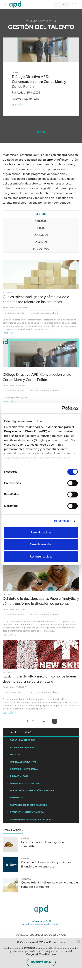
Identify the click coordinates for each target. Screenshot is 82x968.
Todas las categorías (22, 740)
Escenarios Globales (22, 747)
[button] (38, 132)
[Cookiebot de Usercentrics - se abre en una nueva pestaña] (62, 408)
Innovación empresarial (24, 769)
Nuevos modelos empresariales (28, 805)
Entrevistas (41, 235)
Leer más (17, 104)
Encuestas (41, 242)
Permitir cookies (41, 532)
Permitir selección (41, 544)
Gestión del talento (14, 312)
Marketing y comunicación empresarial (33, 790)
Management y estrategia (25, 783)
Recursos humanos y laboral (44, 312)
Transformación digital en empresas (31, 819)
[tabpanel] (41, 76)
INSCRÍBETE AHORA (41, 962)
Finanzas (15, 754)
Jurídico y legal (19, 776)
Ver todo (41, 214)
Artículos (41, 221)
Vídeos (41, 228)
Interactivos (41, 249)
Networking (17, 797)
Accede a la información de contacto (40, 924)
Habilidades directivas (23, 762)
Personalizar (62, 520)
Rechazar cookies (41, 556)
